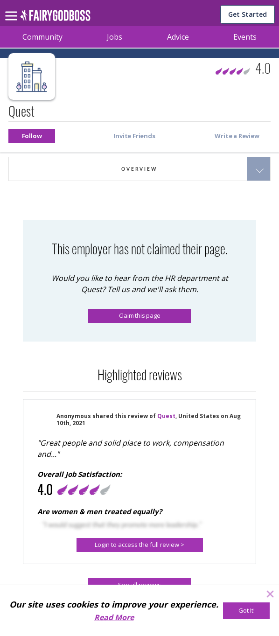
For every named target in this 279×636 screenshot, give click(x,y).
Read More (114, 617)
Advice (178, 37)
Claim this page (139, 315)
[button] (31, 136)
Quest (166, 416)
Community (42, 37)
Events (245, 37)
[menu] (12, 8)
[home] (55, 18)
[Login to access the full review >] (140, 545)
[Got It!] (246, 610)
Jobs (114, 37)
